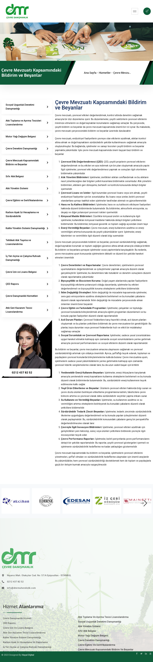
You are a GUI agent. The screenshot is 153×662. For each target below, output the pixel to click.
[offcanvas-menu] (147, 11)
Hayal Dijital (28, 650)
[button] (143, 503)
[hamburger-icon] (134, 11)
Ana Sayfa (90, 72)
